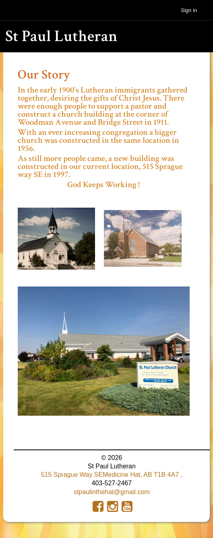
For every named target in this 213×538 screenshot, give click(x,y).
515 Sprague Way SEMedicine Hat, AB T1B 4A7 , (111, 474)
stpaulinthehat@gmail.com (112, 492)
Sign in (189, 10)
